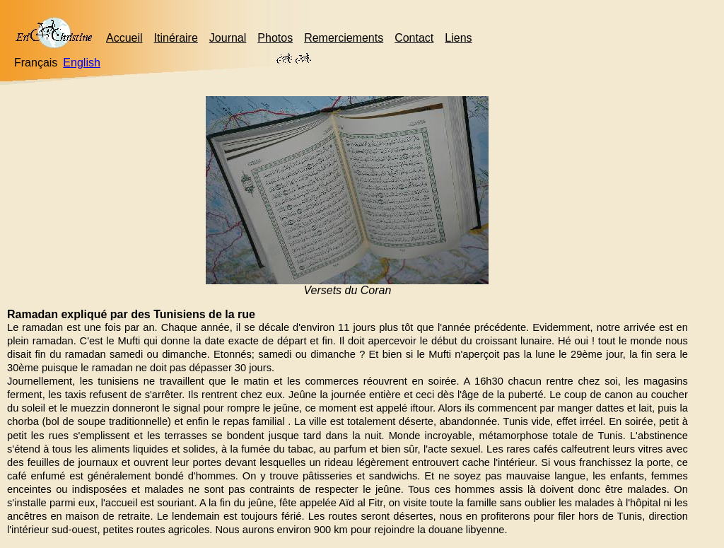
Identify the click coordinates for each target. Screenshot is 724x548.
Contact (414, 38)
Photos (275, 38)
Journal (227, 38)
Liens (458, 38)
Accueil (124, 38)
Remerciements (343, 38)
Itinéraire (176, 38)
